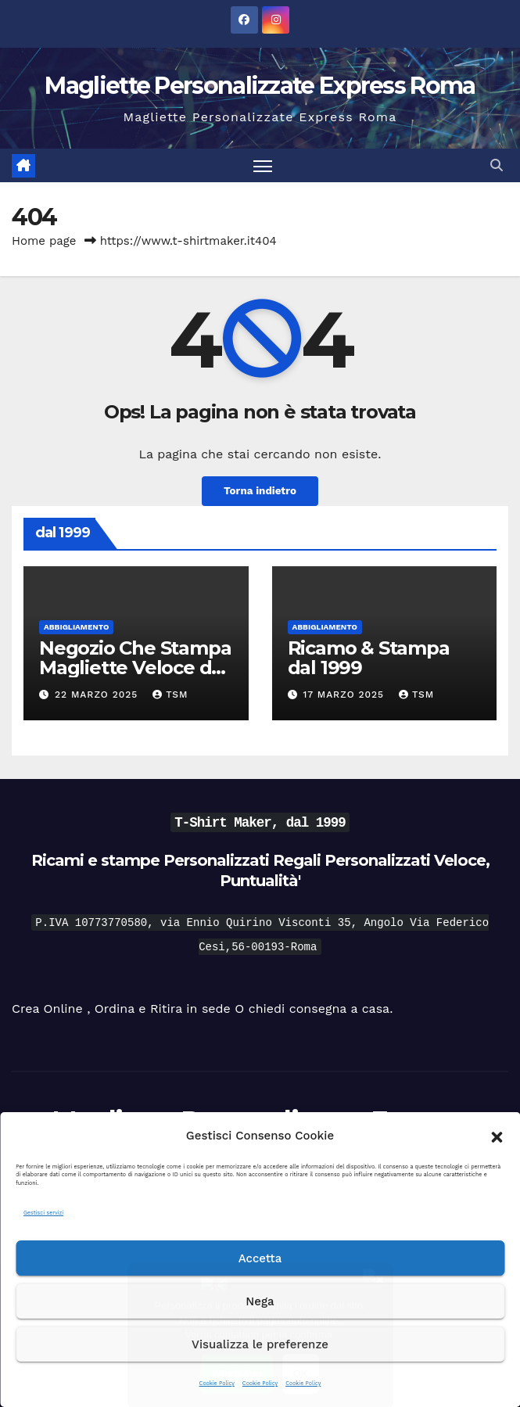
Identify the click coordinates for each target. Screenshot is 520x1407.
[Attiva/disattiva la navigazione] (263, 165)
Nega (260, 1301)
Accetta (260, 1258)
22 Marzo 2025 (98, 695)
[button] (496, 1135)
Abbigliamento (76, 627)
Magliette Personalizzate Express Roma (260, 85)
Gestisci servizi (43, 1212)
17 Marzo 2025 (345, 695)
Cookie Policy (217, 1383)
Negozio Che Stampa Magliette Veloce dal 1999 (135, 667)
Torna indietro (259, 492)
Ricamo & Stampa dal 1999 (369, 658)
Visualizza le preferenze (260, 1344)
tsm (170, 695)
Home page (44, 241)
